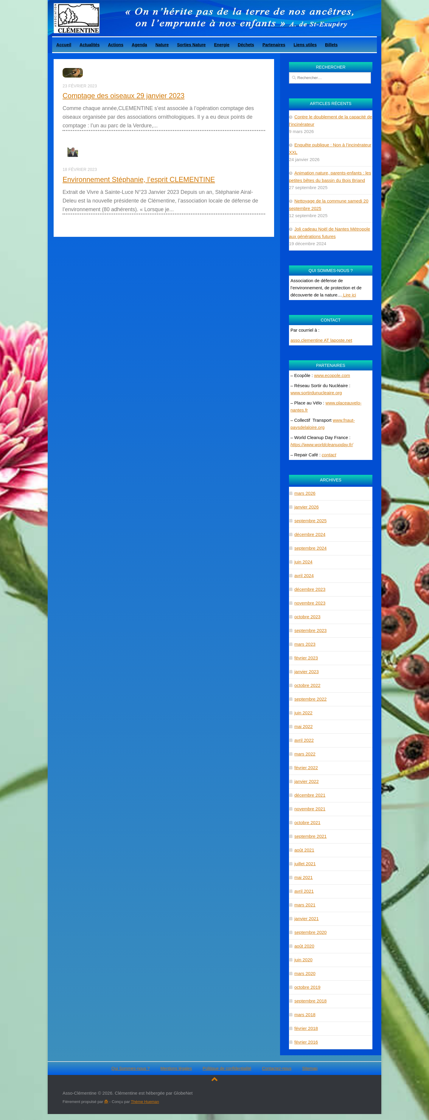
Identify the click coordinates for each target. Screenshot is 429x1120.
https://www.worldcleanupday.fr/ (321, 444)
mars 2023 (304, 644)
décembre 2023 (309, 589)
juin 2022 (303, 712)
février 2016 (306, 1042)
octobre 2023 (307, 616)
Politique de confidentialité (227, 1068)
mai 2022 (303, 726)
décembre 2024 (309, 534)
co (324, 454)
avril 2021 (304, 891)
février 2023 (306, 657)
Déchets (246, 44)
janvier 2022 (306, 781)
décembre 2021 (309, 795)
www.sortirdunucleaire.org (316, 392)
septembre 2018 (310, 1000)
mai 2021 (303, 877)
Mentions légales (176, 1068)
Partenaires (273, 44)
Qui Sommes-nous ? (130, 1068)
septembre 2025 (310, 520)
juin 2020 (303, 959)
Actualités (90, 44)
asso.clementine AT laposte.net (321, 340)
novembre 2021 (309, 808)
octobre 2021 (307, 822)
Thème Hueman (145, 1101)
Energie (221, 44)
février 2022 (306, 767)
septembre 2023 (310, 630)
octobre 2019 (307, 987)
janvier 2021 (306, 918)
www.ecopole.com (332, 375)
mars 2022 (304, 753)
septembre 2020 (310, 932)
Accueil (63, 44)
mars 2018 (304, 1014)
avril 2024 (304, 575)
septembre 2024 (310, 548)
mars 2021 (304, 904)
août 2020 (304, 945)
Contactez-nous (277, 1068)
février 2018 (306, 1028)
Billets (331, 44)
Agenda (139, 44)
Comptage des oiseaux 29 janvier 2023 (123, 96)
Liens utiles (305, 44)
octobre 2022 (307, 685)
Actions (115, 44)
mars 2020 (304, 973)
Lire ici (349, 294)
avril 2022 (304, 740)
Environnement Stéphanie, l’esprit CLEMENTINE (139, 179)
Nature (162, 44)
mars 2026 (304, 493)
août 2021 (304, 849)
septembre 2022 (310, 699)
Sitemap (310, 1068)
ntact (331, 454)
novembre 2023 (309, 602)
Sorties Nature (191, 44)
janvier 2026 (306, 506)
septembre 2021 (310, 836)
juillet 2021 (305, 863)
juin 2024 (303, 561)
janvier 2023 (306, 671)
